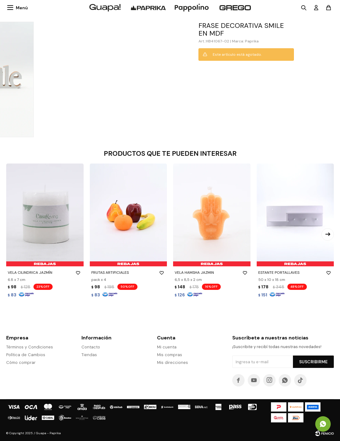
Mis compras (169, 354)
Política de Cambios (25, 354)
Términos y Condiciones (29, 347)
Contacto (90, 347)
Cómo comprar (21, 362)
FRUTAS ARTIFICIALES (128, 272)
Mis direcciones (172, 362)
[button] (327, 234)
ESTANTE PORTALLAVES (295, 272)
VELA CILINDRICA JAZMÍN (45, 272)
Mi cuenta (167, 347)
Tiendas (89, 354)
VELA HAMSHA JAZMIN (212, 272)
